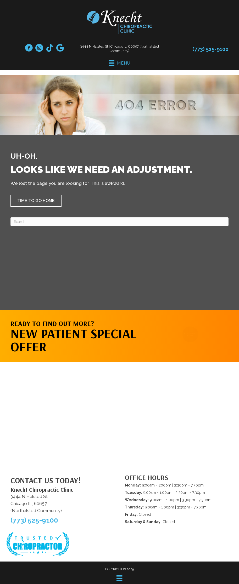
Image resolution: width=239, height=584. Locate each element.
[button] (36, 201)
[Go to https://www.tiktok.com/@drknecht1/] (50, 48)
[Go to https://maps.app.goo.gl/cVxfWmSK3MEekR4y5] (60, 48)
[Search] (119, 221)
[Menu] (119, 578)
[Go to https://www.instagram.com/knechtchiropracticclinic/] (39, 48)
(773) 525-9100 (210, 49)
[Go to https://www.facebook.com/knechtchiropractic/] (29, 48)
